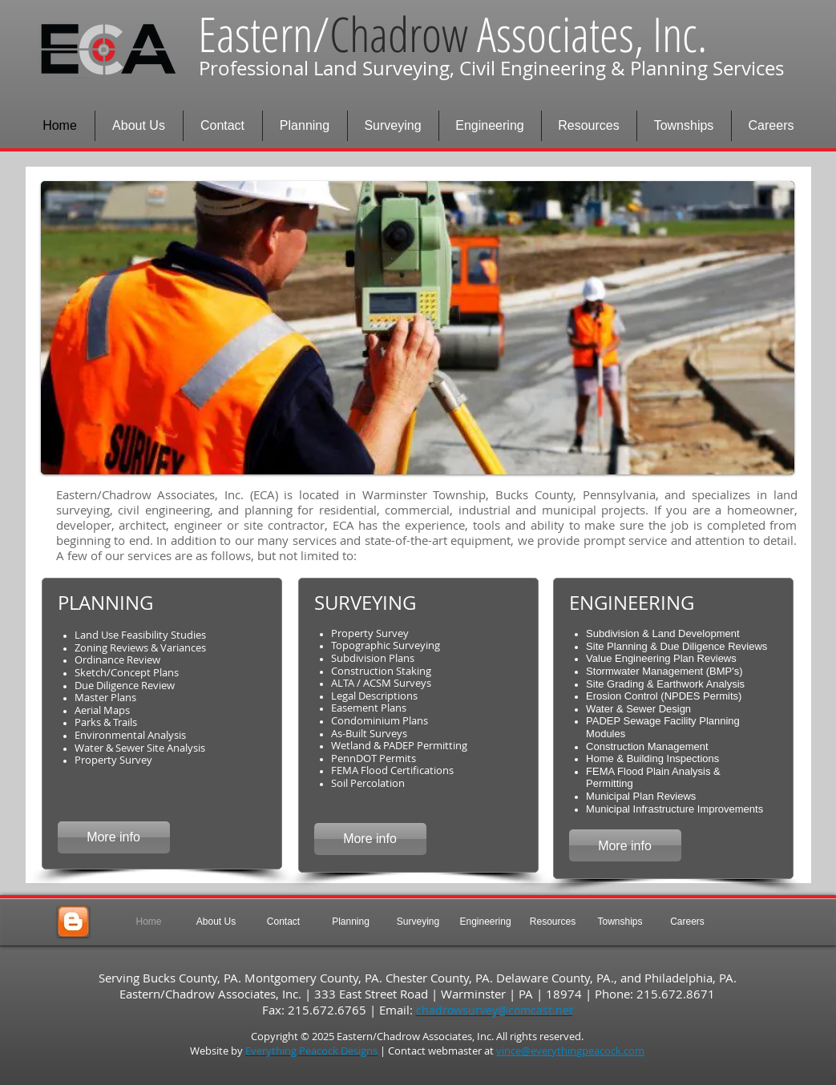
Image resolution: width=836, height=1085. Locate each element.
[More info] (114, 837)
